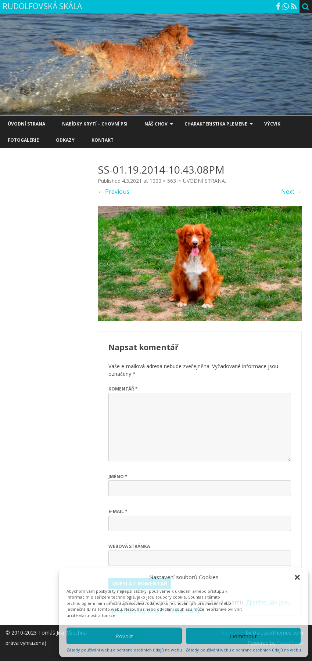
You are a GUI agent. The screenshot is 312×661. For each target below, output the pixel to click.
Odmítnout (243, 636)
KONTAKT (103, 140)
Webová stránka (129, 546)
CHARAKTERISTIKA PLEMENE (215, 124)
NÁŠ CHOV (156, 124)
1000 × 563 (163, 180)
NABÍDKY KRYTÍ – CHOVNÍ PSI (95, 124)
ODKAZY (65, 140)
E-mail (118, 511)
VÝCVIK (272, 124)
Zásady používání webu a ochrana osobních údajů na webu (124, 650)
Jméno (118, 476)
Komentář (123, 389)
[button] (297, 577)
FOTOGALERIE (23, 140)
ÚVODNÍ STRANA (26, 124)
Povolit (124, 636)
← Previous (113, 192)
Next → (291, 192)
